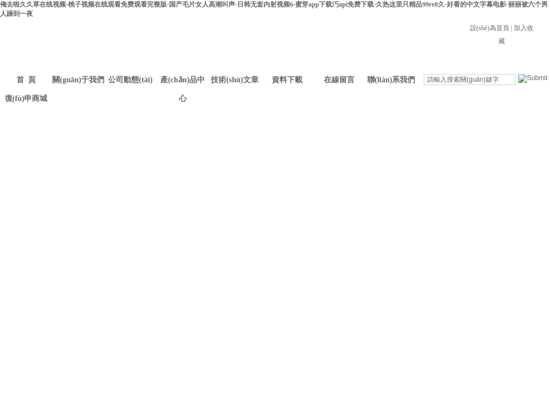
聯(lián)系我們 (391, 80)
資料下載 (287, 80)
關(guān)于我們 (78, 80)
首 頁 (26, 80)
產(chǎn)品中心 (182, 82)
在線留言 (339, 80)
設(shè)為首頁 (489, 28)
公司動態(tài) (130, 80)
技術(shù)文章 (234, 80)
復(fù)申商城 (26, 98)
